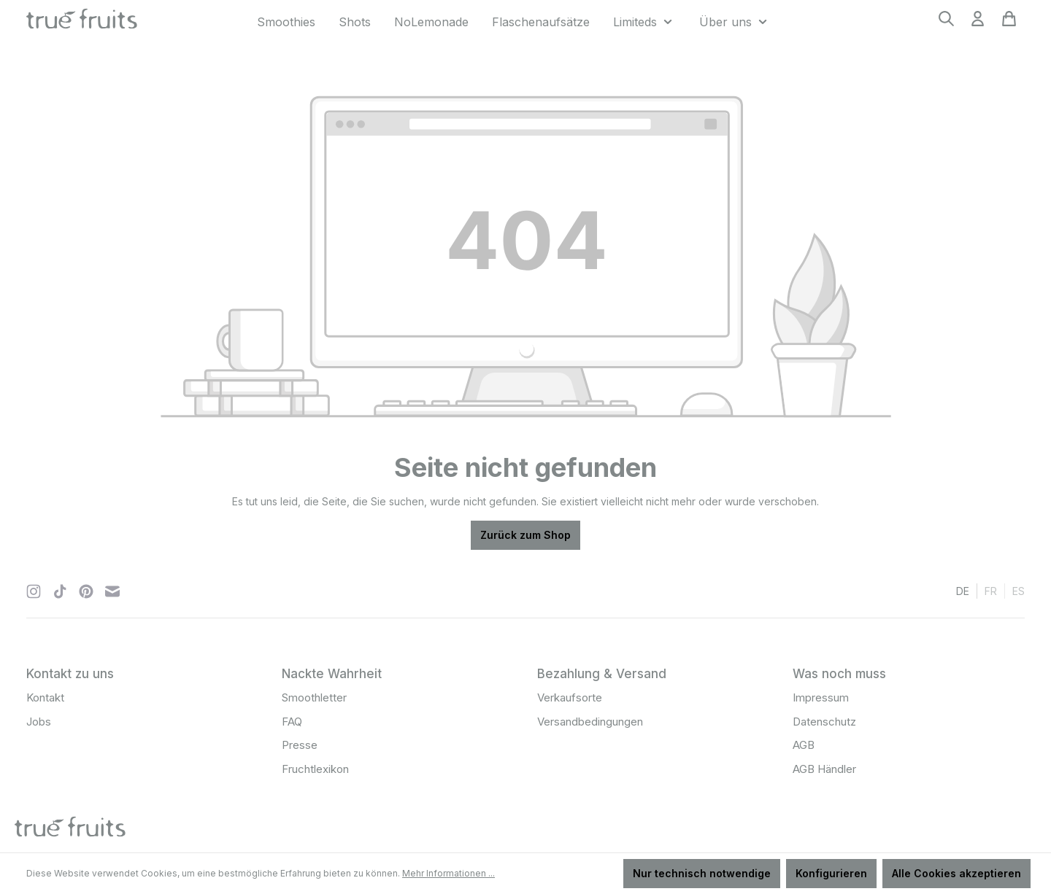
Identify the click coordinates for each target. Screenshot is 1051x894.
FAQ (292, 721)
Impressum (821, 697)
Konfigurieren (831, 873)
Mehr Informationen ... (448, 873)
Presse (299, 745)
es (1018, 590)
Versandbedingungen (590, 721)
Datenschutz (824, 721)
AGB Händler (824, 769)
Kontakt (45, 697)
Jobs (38, 721)
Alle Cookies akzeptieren (956, 873)
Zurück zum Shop (525, 535)
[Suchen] (946, 23)
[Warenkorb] (1009, 23)
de (962, 590)
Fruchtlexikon (315, 769)
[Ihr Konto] (977, 23)
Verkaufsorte (569, 697)
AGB (804, 745)
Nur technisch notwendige (702, 873)
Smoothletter (314, 697)
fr (991, 590)
